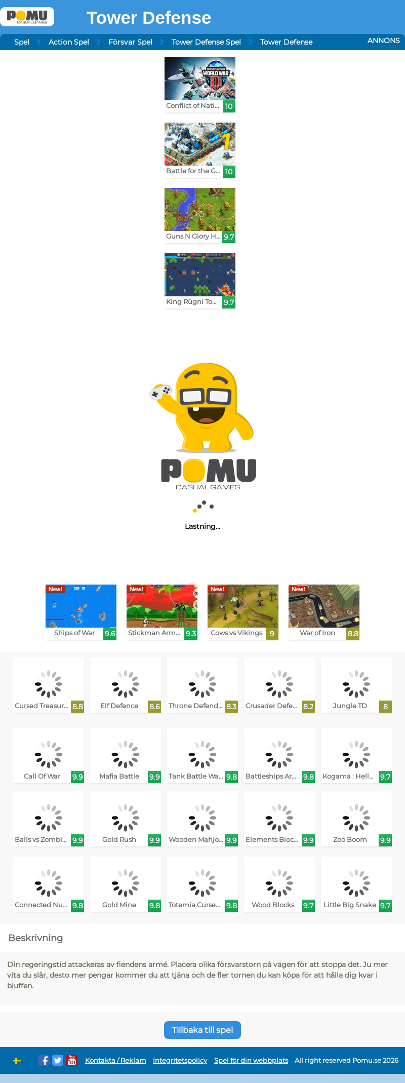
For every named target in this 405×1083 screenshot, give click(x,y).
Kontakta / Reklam (115, 1060)
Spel (21, 42)
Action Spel (69, 42)
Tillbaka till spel (202, 1030)
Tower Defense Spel (206, 42)
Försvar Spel (130, 42)
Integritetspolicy (180, 1060)
